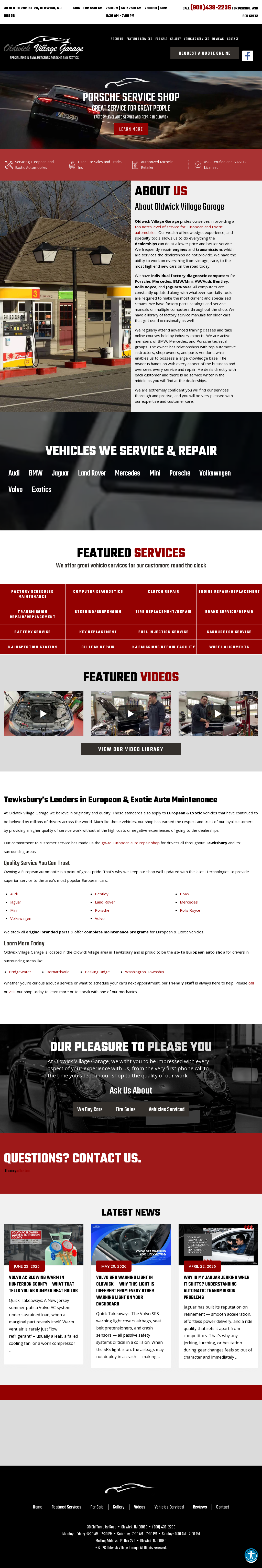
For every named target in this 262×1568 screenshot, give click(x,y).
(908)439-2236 (210, 8)
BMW (36, 473)
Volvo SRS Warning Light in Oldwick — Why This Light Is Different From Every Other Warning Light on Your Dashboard (125, 1291)
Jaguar (60, 473)
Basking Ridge (97, 971)
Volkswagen (215, 473)
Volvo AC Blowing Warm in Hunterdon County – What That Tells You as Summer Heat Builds (43, 1284)
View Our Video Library (131, 749)
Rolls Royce (190, 910)
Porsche (179, 473)
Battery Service (32, 632)
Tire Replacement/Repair (163, 612)
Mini (154, 473)
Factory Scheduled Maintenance (32, 594)
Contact (232, 39)
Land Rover (92, 473)
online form (23, 1171)
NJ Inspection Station (32, 647)
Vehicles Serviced (196, 39)
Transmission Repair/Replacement (33, 614)
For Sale (161, 39)
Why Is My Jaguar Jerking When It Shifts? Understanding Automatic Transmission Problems (216, 1287)
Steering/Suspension (98, 612)
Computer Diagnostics (98, 592)
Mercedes (127, 473)
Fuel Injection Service (163, 632)
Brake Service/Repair (229, 612)
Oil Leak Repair (98, 647)
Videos (139, 1507)
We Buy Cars (90, 1109)
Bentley (101, 893)
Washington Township (144, 971)
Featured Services (139, 39)
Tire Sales (126, 1109)
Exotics (41, 489)
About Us (117, 39)
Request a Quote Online (205, 53)
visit (12, 991)
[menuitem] (117, 39)
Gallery (175, 39)
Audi (14, 473)
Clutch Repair (163, 592)
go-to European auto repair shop (131, 842)
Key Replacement (98, 632)
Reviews (218, 39)
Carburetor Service (229, 632)
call (251, 982)
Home (37, 1507)
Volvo (15, 489)
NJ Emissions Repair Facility (163, 647)
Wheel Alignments (229, 647)
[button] (251, 1557)
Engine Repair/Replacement (229, 592)
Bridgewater (20, 971)
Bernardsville (58, 971)
